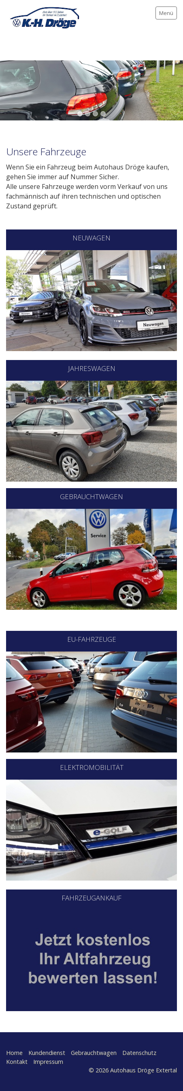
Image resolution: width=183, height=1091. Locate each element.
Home (14, 1053)
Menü (166, 13)
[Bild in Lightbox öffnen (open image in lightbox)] (91, 431)
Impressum (48, 1061)
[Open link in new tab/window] (91, 300)
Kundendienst (46, 1053)
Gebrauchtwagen (94, 1053)
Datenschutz (139, 1053)
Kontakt (17, 1061)
